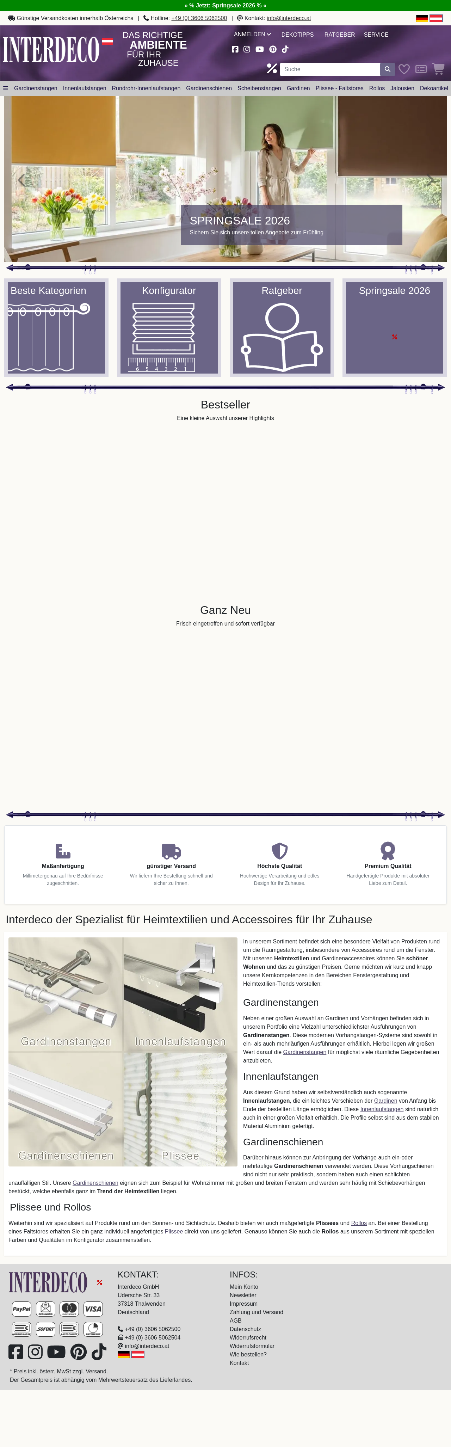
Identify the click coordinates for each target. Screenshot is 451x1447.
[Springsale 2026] (225, 179)
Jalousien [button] (402, 88)
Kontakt (239, 1363)
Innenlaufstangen (382, 1109)
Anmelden (252, 34)
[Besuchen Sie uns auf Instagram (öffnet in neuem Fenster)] (247, 48)
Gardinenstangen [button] (35, 88)
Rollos (359, 1223)
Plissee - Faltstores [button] (340, 88)
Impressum (244, 1304)
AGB (236, 1321)
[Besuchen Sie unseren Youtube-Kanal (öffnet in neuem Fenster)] (259, 48)
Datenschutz (245, 1329)
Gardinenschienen (95, 1183)
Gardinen (385, 1101)
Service (376, 35)
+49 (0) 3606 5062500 (199, 18)
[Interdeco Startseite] (51, 49)
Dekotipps (298, 35)
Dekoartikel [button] (434, 88)
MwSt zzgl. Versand (81, 1371)
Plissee (174, 1231)
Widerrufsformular (252, 1346)
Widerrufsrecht (248, 1338)
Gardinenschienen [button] (209, 88)
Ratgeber (340, 35)
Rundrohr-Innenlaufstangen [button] (146, 88)
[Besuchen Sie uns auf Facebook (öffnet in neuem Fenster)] (235, 48)
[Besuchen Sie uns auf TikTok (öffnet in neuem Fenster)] (285, 48)
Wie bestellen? (248, 1354)
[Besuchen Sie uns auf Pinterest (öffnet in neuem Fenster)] (273, 48)
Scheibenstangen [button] (259, 88)
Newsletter (243, 1295)
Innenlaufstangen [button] (84, 88)
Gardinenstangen (305, 1052)
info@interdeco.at (289, 18)
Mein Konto (244, 1287)
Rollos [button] (377, 88)
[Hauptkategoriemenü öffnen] (5, 88)
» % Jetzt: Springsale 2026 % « (225, 5)
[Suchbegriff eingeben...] (330, 69)
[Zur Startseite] (49, 1282)
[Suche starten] (387, 69)
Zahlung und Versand (256, 1312)
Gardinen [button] (298, 88)
